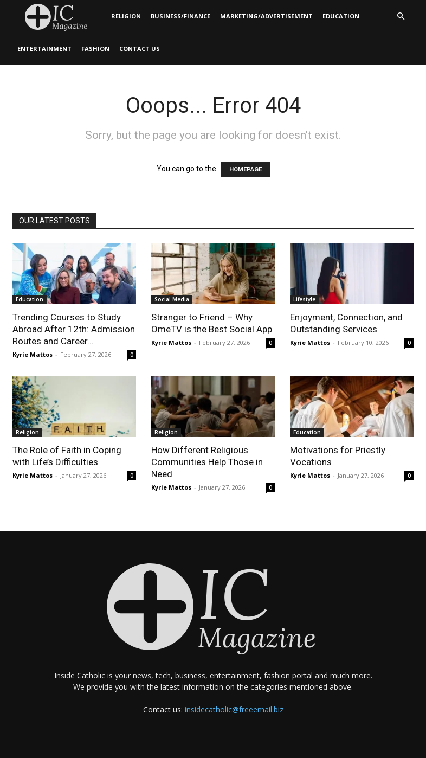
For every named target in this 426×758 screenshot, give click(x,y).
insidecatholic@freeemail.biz (234, 709)
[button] (401, 16)
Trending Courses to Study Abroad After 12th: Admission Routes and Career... (73, 329)
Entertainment (44, 48)
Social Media (171, 299)
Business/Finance (180, 16)
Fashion (95, 48)
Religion (126, 16)
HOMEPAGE (245, 169)
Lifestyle (304, 299)
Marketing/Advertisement (266, 16)
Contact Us (139, 48)
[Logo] (59, 16)
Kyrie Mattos (32, 354)
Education (340, 16)
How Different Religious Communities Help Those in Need (207, 462)
